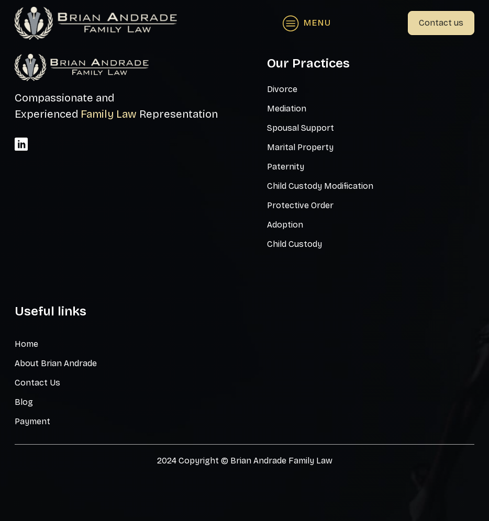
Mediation (286, 109)
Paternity (285, 167)
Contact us (441, 23)
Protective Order (300, 205)
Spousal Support (300, 128)
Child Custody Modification (320, 186)
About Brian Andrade (56, 363)
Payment (32, 421)
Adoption (285, 225)
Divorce (282, 89)
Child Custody (294, 244)
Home (26, 344)
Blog (24, 402)
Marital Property (300, 147)
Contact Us (37, 383)
